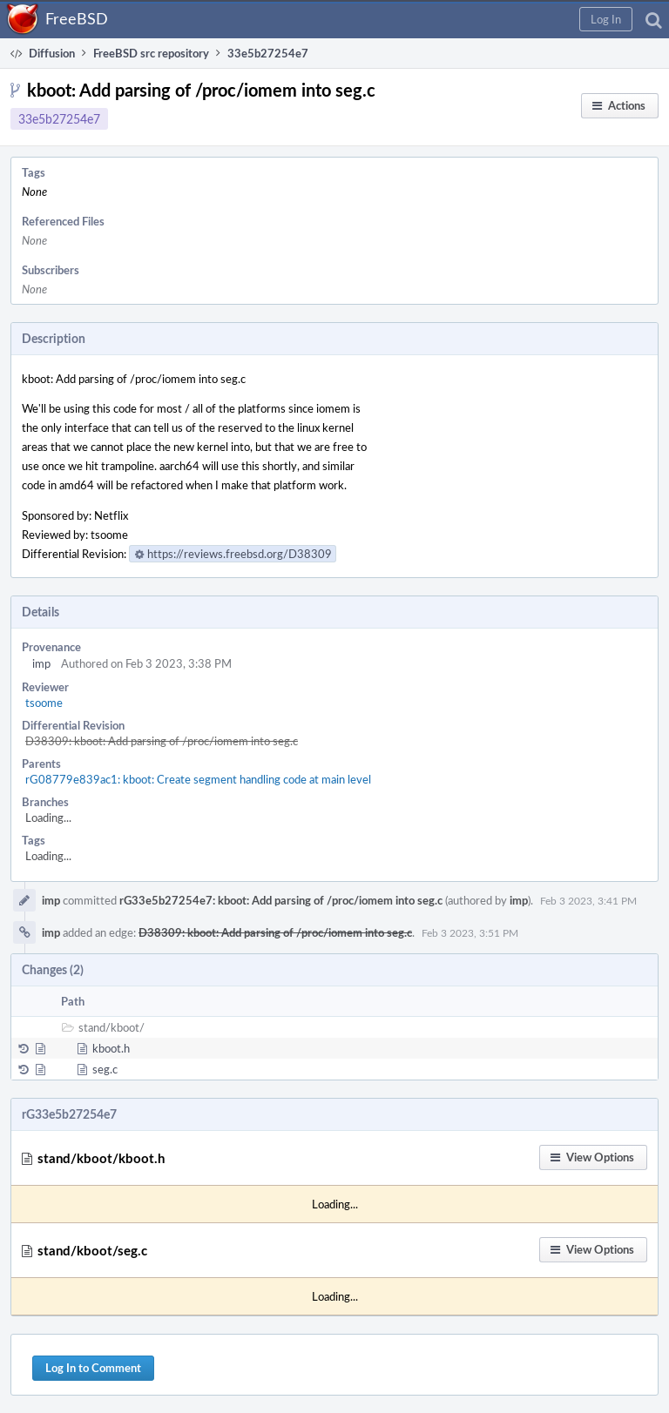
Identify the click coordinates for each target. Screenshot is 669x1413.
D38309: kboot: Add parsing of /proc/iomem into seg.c (161, 741)
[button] (605, 19)
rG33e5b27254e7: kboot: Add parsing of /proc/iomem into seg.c (281, 900)
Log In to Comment (93, 1368)
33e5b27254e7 (59, 119)
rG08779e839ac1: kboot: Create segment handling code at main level (198, 779)
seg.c (105, 1069)
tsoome (44, 702)
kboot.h (111, 1048)
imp (41, 663)
